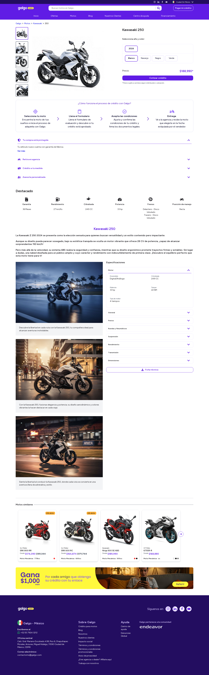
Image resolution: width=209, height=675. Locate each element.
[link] (154, 2)
